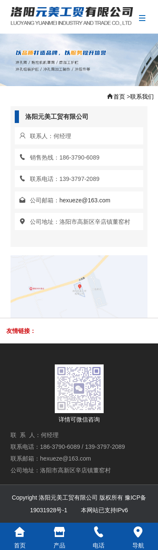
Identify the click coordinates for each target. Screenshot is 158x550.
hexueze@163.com (84, 200)
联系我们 (142, 96)
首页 (119, 96)
